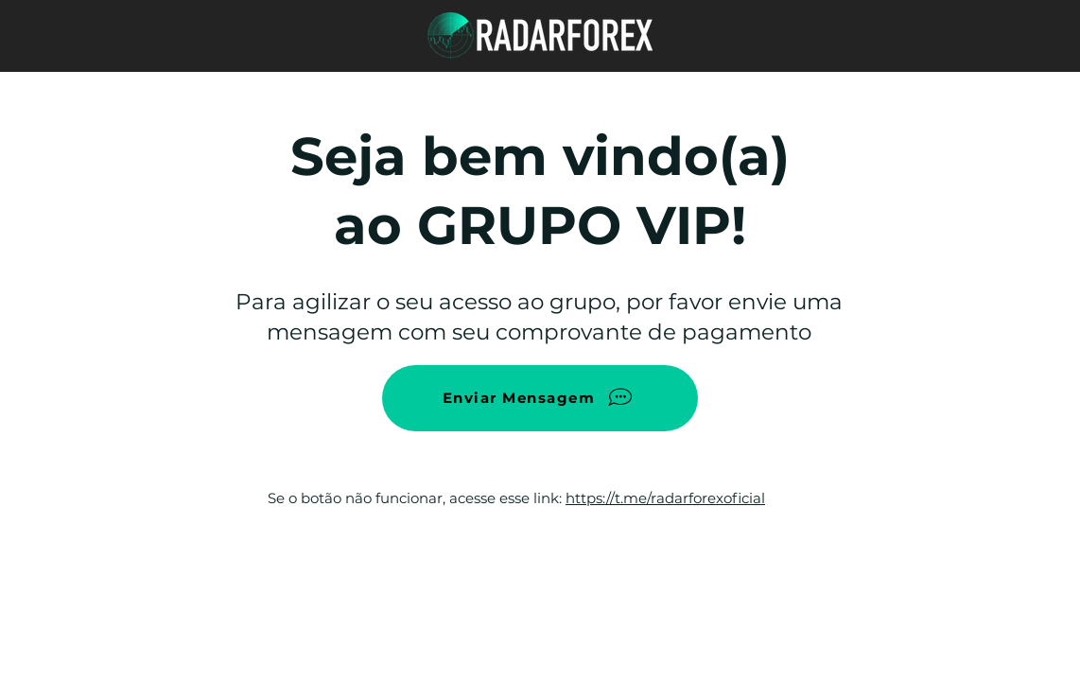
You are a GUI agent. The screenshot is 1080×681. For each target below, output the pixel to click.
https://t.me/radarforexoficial (665, 498)
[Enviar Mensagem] (540, 398)
